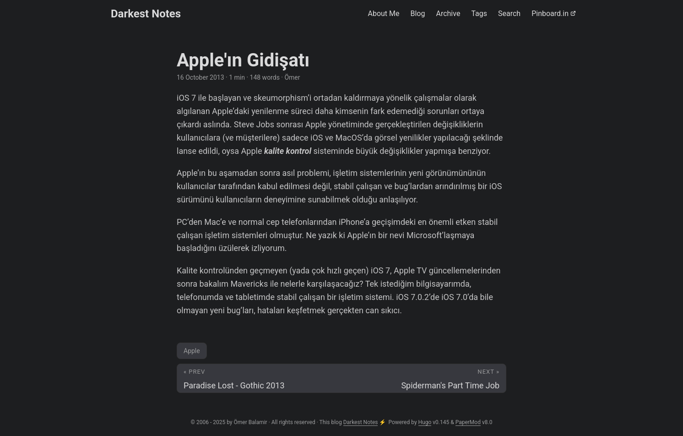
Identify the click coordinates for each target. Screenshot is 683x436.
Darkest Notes (146, 13)
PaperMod (468, 422)
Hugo (425, 422)
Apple (192, 350)
